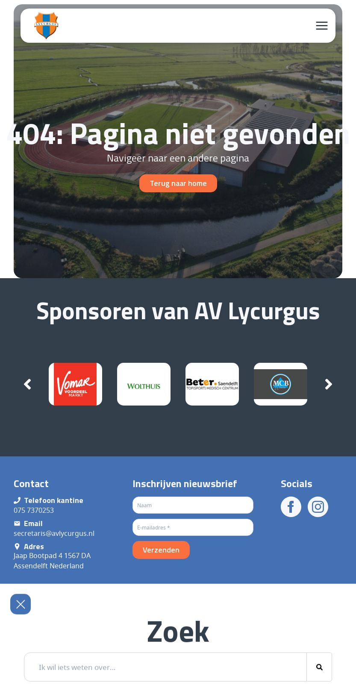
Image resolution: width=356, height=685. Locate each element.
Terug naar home (178, 183)
